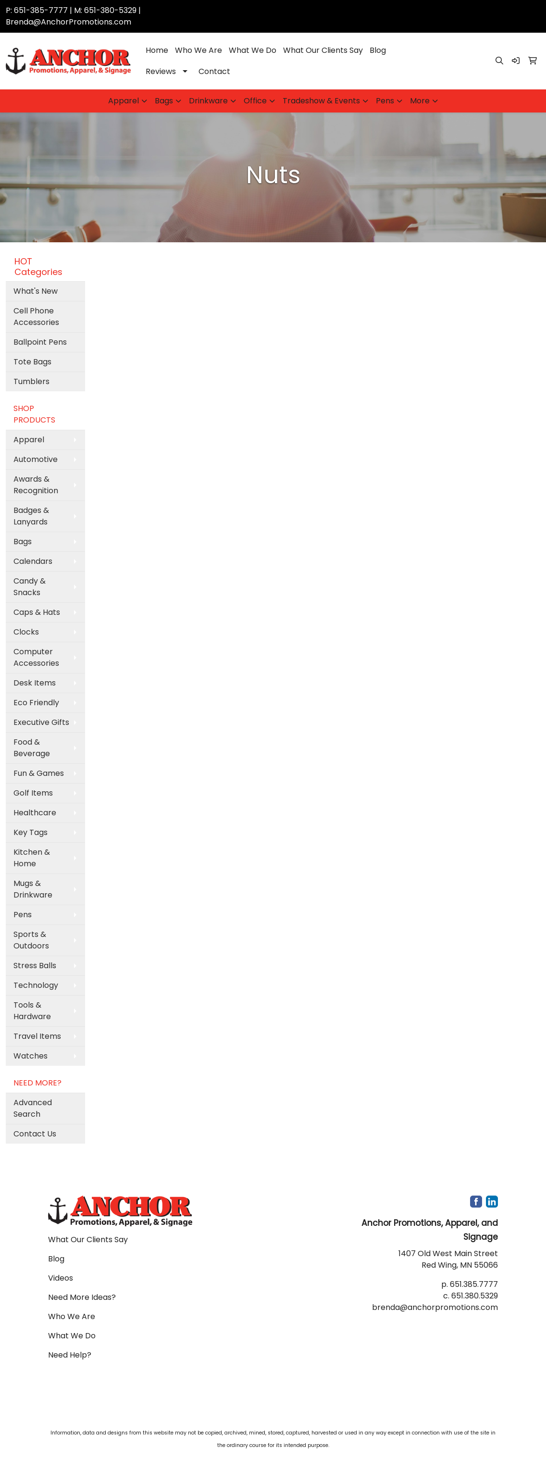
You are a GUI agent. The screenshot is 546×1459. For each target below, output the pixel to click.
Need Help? (69, 1354)
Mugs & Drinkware (32, 889)
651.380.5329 (474, 1295)
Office (255, 100)
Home (157, 50)
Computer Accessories (36, 657)
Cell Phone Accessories (36, 316)
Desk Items (34, 682)
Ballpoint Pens (40, 342)
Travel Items (37, 1036)
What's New (35, 291)
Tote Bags (32, 361)
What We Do (252, 50)
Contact (214, 71)
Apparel (123, 100)
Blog (378, 50)
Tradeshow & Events (321, 100)
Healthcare (34, 812)
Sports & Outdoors (31, 940)
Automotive (35, 459)
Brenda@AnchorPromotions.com (68, 21)
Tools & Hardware (32, 1010)
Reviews (161, 71)
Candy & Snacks (29, 586)
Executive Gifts (41, 722)
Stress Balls (34, 965)
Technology (35, 985)
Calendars (32, 561)
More (420, 100)
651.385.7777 (474, 1284)
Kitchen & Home (31, 858)
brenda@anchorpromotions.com (435, 1307)
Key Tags (30, 832)
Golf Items (33, 792)
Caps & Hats (36, 612)
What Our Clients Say (323, 50)
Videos (60, 1278)
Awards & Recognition (35, 485)
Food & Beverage (31, 747)
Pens (385, 100)
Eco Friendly (36, 702)
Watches (30, 1055)
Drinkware (208, 100)
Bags (164, 100)
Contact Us (34, 1133)
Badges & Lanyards (31, 516)
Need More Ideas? (82, 1297)
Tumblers (31, 381)
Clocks (26, 631)
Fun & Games (38, 773)
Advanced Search (32, 1108)
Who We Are (198, 50)
